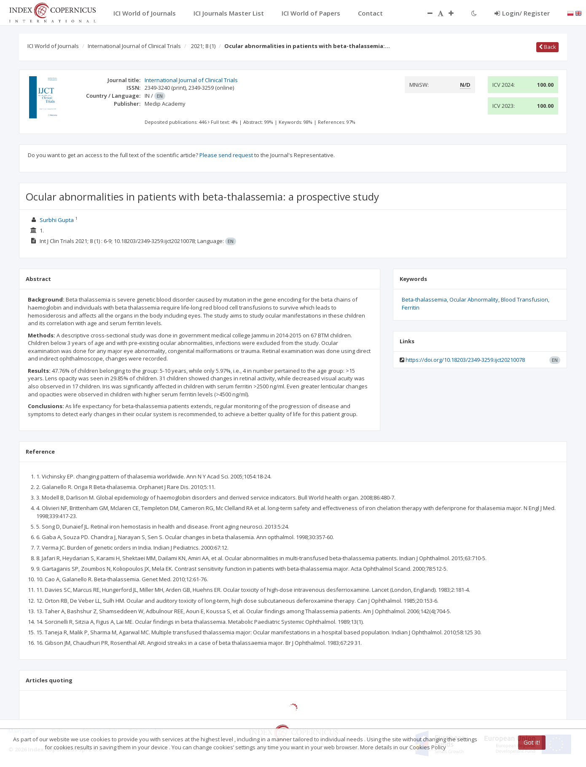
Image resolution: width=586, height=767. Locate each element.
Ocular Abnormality (473, 299)
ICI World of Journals (53, 46)
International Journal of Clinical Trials (134, 46)
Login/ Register (522, 13)
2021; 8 (203, 46)
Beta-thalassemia (424, 299)
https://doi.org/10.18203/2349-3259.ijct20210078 (465, 359)
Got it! (532, 742)
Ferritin (410, 307)
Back (547, 47)
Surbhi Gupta (57, 220)
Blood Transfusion (524, 299)
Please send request (226, 155)
